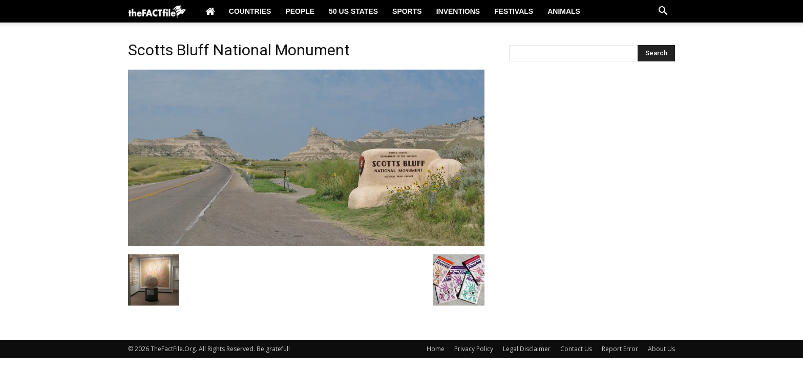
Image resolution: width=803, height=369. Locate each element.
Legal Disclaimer (527, 348)
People (299, 11)
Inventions (458, 11)
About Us (661, 348)
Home (436, 348)
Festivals (513, 11)
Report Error (620, 348)
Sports (407, 11)
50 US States (353, 11)
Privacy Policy (473, 348)
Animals (563, 11)
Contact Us (576, 348)
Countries (250, 11)
